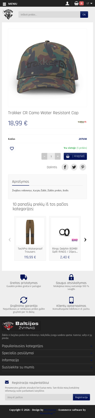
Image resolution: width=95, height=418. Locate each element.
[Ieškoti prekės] (49, 14)
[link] (65, 167)
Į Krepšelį (75, 156)
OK (84, 14)
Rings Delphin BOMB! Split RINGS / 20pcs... (65, 250)
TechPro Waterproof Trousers (30, 250)
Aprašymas (20, 181)
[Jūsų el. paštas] (39, 397)
